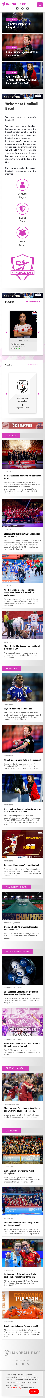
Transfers (11, 668)
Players (22, 197)
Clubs (22, 221)
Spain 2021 (11, 1130)
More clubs (34, 364)
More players (33, 302)
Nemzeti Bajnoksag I (17, 886)
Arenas (22, 245)
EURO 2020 (11, 435)
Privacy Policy (15, 1387)
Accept (34, 1391)
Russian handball (16, 1068)
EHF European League (17, 951)
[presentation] (6, 331)
